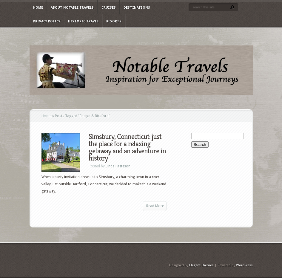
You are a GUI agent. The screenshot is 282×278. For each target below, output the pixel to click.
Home (38, 8)
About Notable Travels (72, 8)
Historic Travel (83, 21)
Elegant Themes (201, 265)
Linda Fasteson (118, 166)
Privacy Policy (46, 21)
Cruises (108, 8)
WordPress (244, 265)
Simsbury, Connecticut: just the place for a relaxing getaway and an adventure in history (127, 147)
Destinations (137, 8)
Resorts (113, 21)
